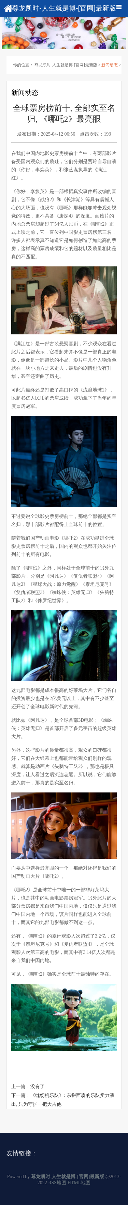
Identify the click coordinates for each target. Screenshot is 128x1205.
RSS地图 (57, 1182)
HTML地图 (79, 1182)
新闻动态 (109, 65)
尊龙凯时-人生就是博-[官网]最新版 (65, 65)
